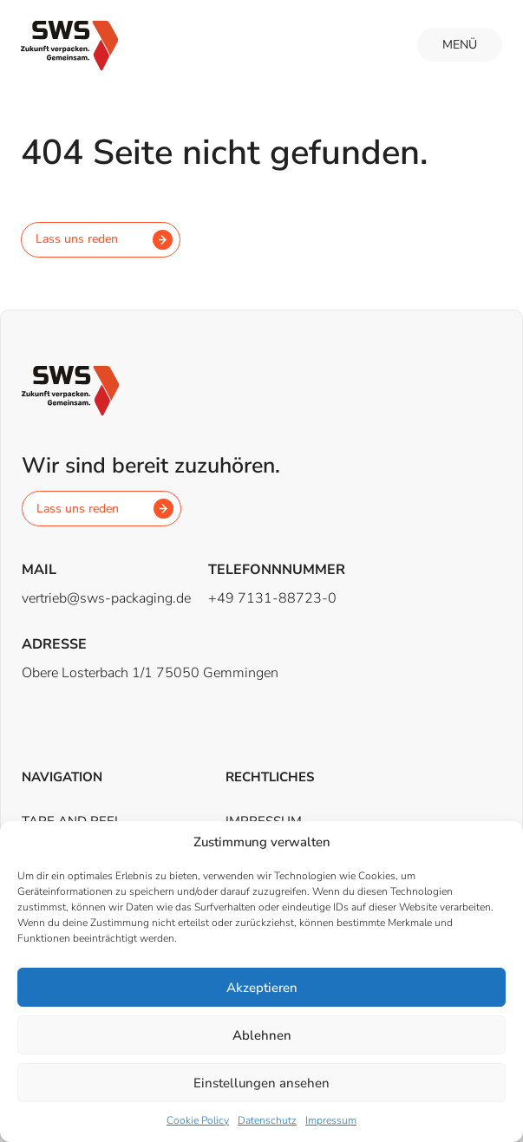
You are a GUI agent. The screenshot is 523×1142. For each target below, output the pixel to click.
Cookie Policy (198, 1120)
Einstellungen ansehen (261, 1083)
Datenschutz (267, 1120)
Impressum (330, 1120)
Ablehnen (261, 1035)
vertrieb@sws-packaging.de (106, 598)
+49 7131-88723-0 (272, 598)
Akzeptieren (261, 987)
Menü (459, 44)
